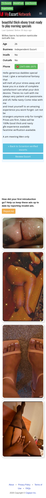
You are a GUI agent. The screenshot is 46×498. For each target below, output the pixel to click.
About (11, 485)
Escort (18, 14)
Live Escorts (31, 3)
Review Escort (23, 156)
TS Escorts (6, 3)
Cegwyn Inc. (31, 493)
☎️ (26, 66)
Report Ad (8, 211)
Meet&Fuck (18, 3)
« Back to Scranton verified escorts (23, 148)
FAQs (28, 488)
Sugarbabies (7, 8)
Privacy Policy (24, 485)
